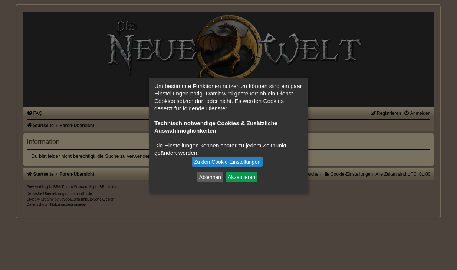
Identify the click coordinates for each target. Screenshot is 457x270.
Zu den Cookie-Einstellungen (227, 162)
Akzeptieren (241, 177)
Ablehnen (210, 177)
